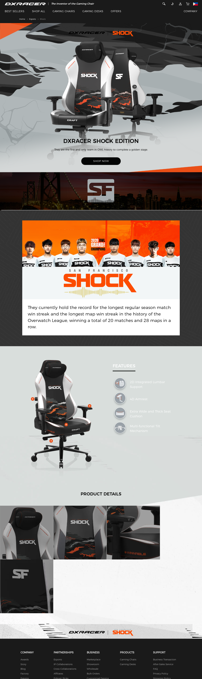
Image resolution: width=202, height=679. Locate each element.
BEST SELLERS (14, 11)
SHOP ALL (38, 11)
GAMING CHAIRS (64, 11)
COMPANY (190, 11)
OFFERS (116, 11)
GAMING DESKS (92, 11)
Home (22, 19)
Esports (32, 19)
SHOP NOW (101, 161)
